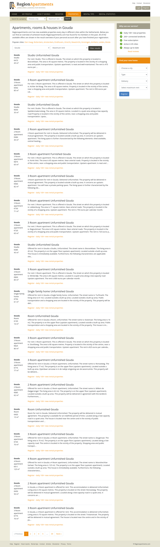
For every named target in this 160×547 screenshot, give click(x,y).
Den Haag (29, 42)
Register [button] (146, 8)
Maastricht (75, 42)
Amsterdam (49, 42)
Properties (74, 14)
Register (59, 14)
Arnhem (94, 42)
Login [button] (139, 8)
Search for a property (19, 19)
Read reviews (133, 51)
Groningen (85, 42)
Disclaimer (146, 3)
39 (52, 534)
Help (133, 3)
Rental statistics (107, 14)
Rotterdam (38, 42)
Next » (59, 534)
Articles (48, 544)
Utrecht (67, 42)
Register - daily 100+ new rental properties (45, 72)
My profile (27, 14)
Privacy (63, 544)
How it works (43, 14)
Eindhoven (58, 42)
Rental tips (89, 14)
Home (14, 14)
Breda (107, 42)
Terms (69, 544)
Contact (139, 3)
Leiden (101, 42)
